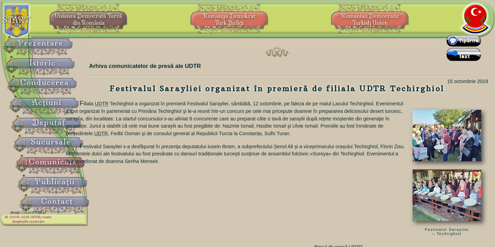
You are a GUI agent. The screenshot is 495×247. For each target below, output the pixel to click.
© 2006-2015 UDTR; (45, 221)
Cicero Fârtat (50, 216)
